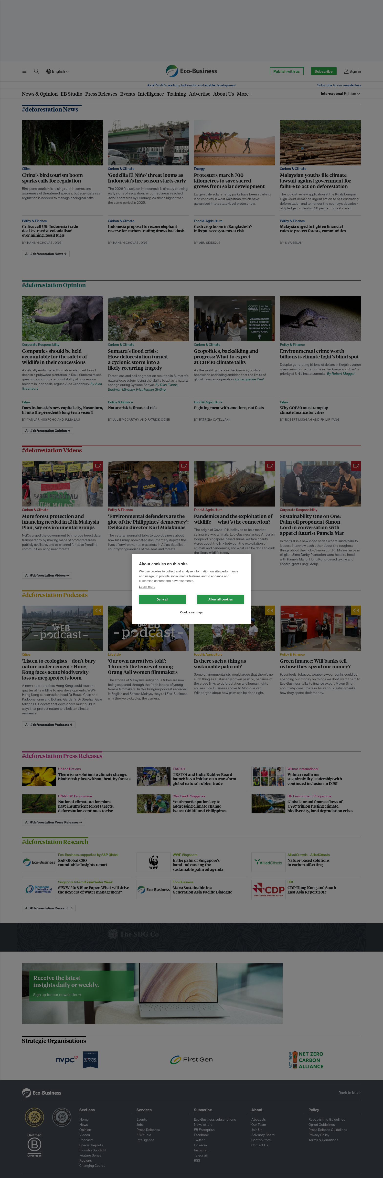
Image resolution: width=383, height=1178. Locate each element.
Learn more (147, 587)
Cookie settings (191, 612)
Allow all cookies (220, 599)
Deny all (162, 599)
